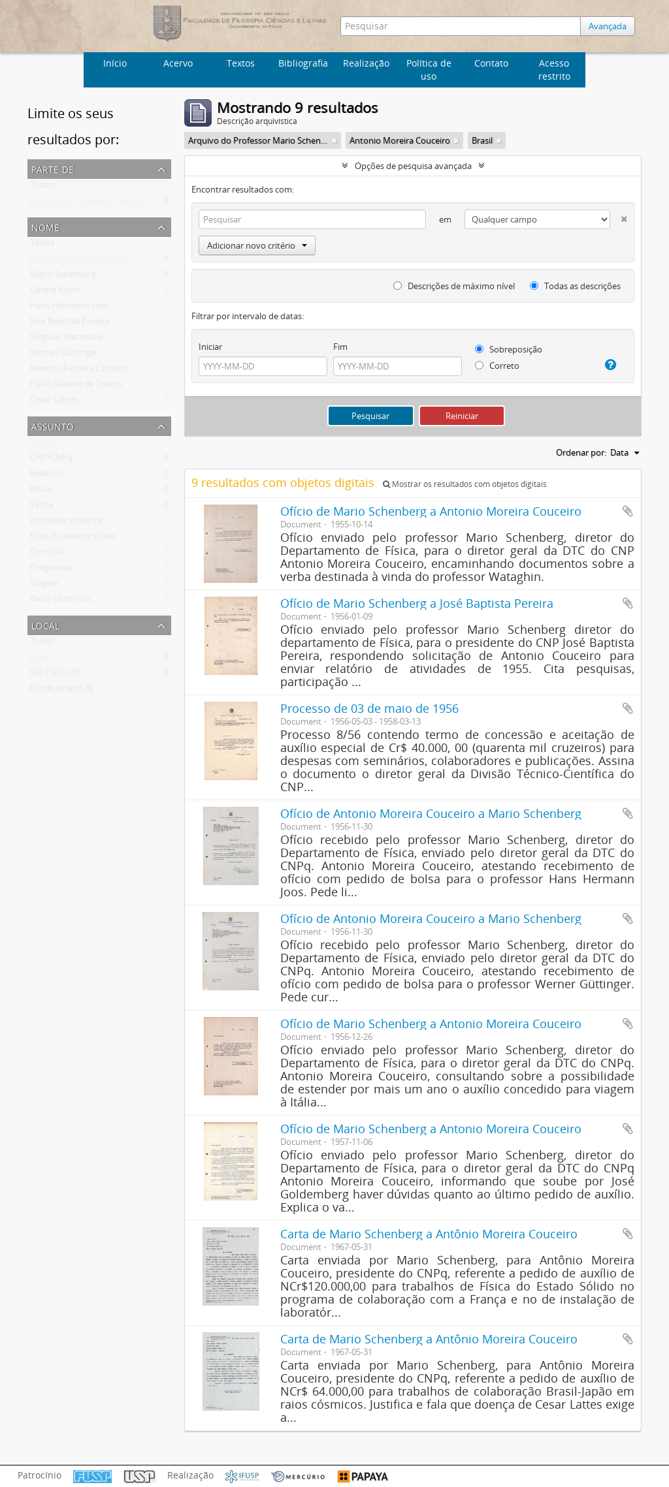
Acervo (178, 63)
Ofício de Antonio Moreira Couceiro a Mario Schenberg (430, 813)
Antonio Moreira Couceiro (80, 261)
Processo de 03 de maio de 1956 (369, 708)
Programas (51, 570)
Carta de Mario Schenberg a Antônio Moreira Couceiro (429, 1234)
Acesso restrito (554, 69)
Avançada (609, 26)
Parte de (52, 168)
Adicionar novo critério (257, 245)
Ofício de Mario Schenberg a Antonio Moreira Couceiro (430, 511)
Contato (491, 63)
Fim (340, 346)
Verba (41, 507)
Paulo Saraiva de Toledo (76, 386)
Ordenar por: (581, 452)
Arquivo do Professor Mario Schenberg (105, 203)
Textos (241, 63)
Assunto (52, 425)
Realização (366, 63)
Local (45, 624)
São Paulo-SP (55, 675)
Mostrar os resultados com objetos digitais (465, 484)
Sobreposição (508, 349)
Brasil (40, 659)
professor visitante (66, 523)
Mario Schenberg (63, 277)
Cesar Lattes (54, 402)
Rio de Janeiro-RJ (61, 691)
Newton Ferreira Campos (78, 371)
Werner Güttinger (64, 355)
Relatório (47, 476)
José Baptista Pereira (69, 324)
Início (115, 63)
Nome (45, 226)
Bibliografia (303, 63)
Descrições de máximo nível (454, 286)
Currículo (47, 554)
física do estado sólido (73, 538)
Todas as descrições (575, 286)
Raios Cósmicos (60, 601)
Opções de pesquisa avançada (413, 166)
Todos (42, 187)
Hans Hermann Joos (69, 308)
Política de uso (428, 69)
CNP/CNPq (51, 460)
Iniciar (210, 346)
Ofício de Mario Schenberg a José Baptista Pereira (416, 603)
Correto (497, 365)
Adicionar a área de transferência (627, 511)
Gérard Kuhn (55, 292)
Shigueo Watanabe (66, 339)
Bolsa (40, 491)
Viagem (44, 585)
